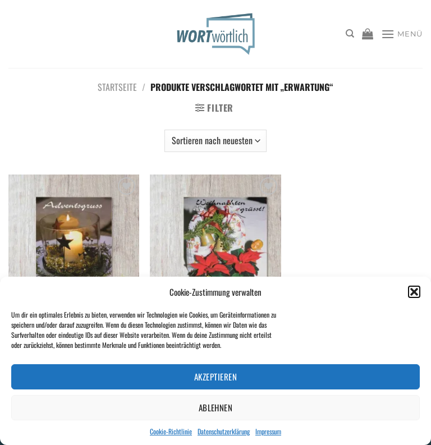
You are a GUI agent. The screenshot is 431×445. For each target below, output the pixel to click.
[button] (414, 291)
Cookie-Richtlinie (171, 431)
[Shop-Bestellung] (215, 141)
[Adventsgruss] (73, 253)
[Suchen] (350, 33)
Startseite (117, 87)
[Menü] (402, 34)
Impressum (268, 431)
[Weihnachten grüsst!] (215, 253)
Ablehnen (216, 407)
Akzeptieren (215, 376)
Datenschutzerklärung (224, 431)
